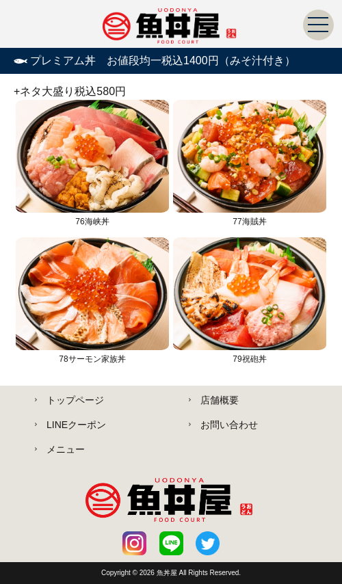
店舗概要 (219, 400)
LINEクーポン (76, 424)
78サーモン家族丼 (92, 300)
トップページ (75, 400)
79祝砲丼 (249, 300)
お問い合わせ (229, 424)
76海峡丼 (92, 163)
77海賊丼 (249, 163)
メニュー (66, 449)
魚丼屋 (168, 572)
